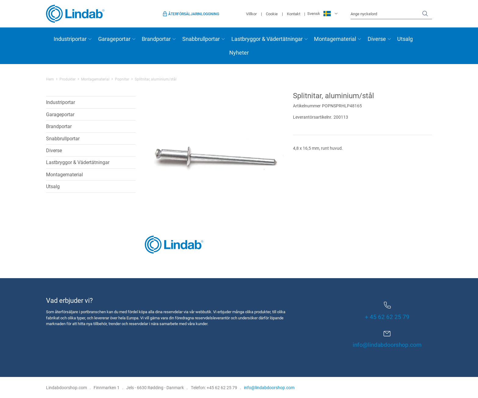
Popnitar (122, 79)
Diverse (377, 38)
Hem (50, 79)
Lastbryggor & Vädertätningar (267, 38)
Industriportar (70, 38)
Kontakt (293, 13)
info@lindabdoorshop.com (387, 344)
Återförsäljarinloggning (193, 13)
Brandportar (156, 38)
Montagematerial (335, 38)
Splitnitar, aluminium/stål (156, 79)
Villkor (251, 13)
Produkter (67, 79)
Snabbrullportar (201, 38)
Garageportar (114, 38)
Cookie (272, 13)
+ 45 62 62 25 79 (387, 311)
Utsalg (405, 38)
